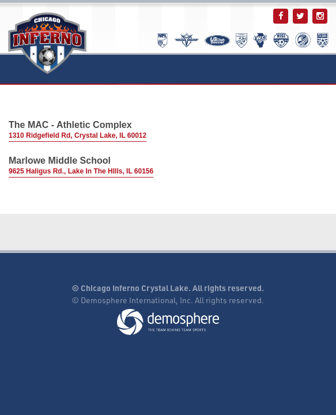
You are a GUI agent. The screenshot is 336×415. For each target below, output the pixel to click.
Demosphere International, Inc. (137, 300)
